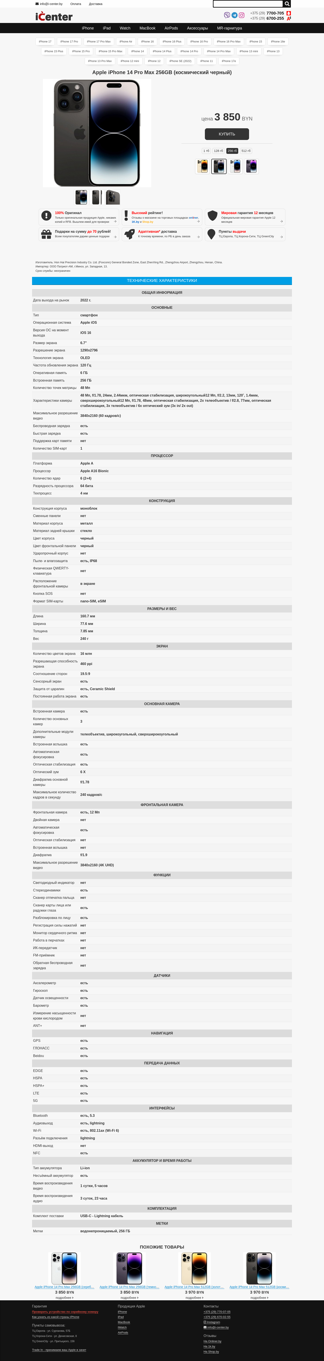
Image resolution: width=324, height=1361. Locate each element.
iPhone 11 (206, 61)
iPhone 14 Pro (189, 51)
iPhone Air (126, 41)
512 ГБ (246, 151)
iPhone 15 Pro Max (110, 51)
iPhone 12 (154, 61)
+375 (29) (270, 13)
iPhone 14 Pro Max (219, 51)
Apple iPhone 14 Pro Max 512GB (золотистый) (197, 1287)
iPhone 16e (278, 41)
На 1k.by (209, 1346)
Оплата (75, 4)
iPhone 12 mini (130, 61)
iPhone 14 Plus (162, 51)
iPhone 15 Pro (81, 51)
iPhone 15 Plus (54, 51)
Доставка (95, 4)
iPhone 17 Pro (69, 41)
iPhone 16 (147, 41)
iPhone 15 (255, 41)
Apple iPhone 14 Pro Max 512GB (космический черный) (269, 1287)
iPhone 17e (229, 61)
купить (227, 134)
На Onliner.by (212, 1341)
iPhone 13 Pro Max (100, 61)
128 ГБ (218, 151)
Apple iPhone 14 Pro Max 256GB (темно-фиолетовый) (138, 1287)
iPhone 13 (273, 51)
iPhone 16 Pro (199, 41)
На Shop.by (211, 1351)
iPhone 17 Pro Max (99, 41)
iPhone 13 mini (249, 51)
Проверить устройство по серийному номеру (65, 1311)
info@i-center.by (49, 4)
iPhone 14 (137, 51)
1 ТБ (206, 151)
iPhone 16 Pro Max (229, 41)
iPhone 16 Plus (172, 41)
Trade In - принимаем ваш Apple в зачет (59, 1349)
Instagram (212, 1322)
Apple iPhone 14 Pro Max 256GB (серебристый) (68, 1287)
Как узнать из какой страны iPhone (55, 1317)
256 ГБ (232, 151)
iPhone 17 (45, 41)
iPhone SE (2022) (180, 61)
